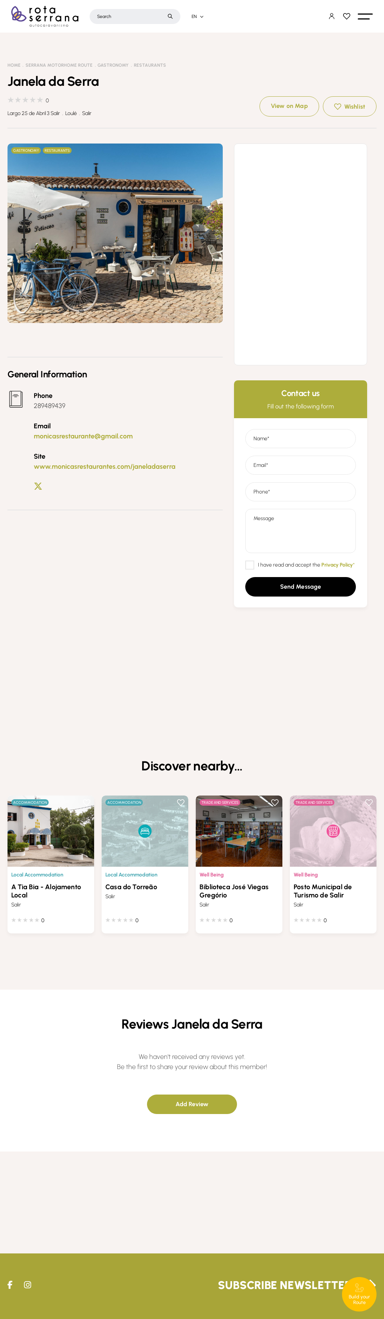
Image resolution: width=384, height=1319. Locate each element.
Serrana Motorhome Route (59, 65)
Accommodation (30, 802)
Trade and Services (219, 802)
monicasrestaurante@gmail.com (83, 436)
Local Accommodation (37, 875)
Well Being (212, 875)
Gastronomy (113, 65)
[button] (365, 16)
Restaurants (150, 65)
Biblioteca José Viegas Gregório (234, 891)
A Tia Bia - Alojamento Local (46, 891)
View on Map (289, 105)
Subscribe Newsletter (285, 1285)
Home (14, 65)
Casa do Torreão (131, 887)
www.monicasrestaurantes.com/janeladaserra (105, 466)
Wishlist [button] (354, 106)
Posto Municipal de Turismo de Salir (323, 891)
